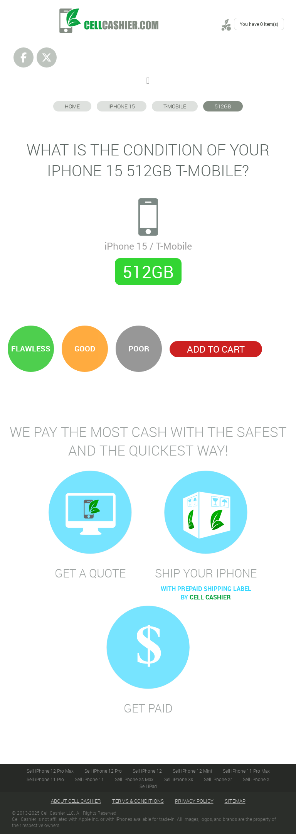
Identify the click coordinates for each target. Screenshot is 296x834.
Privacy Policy (194, 800)
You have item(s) (259, 24)
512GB (223, 106)
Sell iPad (148, 786)
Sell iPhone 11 (89, 779)
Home (72, 106)
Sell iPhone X (256, 779)
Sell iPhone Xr (218, 779)
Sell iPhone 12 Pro (103, 771)
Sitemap (235, 800)
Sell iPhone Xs (178, 779)
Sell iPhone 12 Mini (192, 771)
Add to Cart (216, 349)
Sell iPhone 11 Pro (45, 779)
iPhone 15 (121, 106)
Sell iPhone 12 (147, 771)
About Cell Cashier (76, 800)
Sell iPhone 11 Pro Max (246, 771)
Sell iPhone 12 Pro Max (50, 771)
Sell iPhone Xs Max (134, 779)
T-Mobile (174, 106)
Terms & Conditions (138, 800)
